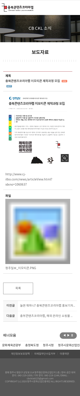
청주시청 (48, 345)
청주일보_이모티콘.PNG (37, 234)
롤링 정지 (72, 335)
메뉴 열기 (74, 7)
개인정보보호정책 (20, 353)
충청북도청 (32, 345)
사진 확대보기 (64, 158)
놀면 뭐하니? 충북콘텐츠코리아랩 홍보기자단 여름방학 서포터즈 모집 (47, 306)
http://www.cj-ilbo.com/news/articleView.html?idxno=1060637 (28, 179)
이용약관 (64, 353)
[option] (32, 345)
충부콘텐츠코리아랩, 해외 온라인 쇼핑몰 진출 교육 (47, 316)
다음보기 (68, 335)
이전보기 (64, 335)
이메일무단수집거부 (44, 353)
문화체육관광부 (11, 345)
